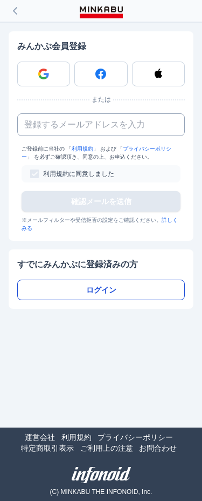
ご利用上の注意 (106, 448)
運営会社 (40, 437)
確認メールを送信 (101, 201)
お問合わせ (158, 448)
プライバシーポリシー (135, 437)
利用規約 (82, 149)
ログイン (101, 290)
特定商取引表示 (47, 448)
